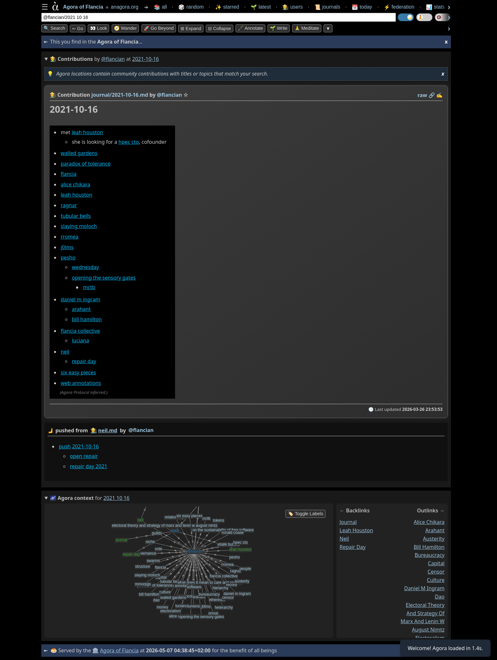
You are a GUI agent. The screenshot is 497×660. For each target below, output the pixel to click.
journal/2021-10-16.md (120, 94)
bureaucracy (430, 554)
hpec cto (128, 141)
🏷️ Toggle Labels (305, 513)
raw (422, 95)
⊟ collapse (219, 28)
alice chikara (76, 184)
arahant (81, 309)
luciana (80, 340)
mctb (89, 287)
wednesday (85, 267)
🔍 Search (54, 28)
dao (440, 596)
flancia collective (80, 330)
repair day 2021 (88, 466)
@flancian (113, 58)
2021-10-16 (85, 446)
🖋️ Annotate (250, 28)
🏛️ (95, 650)
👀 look (98, 28)
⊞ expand (190, 28)
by (246, 430)
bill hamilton (87, 319)
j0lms (67, 247)
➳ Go (77, 28)
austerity (434, 538)
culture (436, 579)
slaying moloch (79, 226)
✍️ (439, 95)
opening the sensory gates (103, 277)
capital (436, 563)
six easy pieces (78, 372)
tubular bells (76, 215)
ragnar (69, 205)
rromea (70, 236)
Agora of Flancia (119, 650)
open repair (84, 456)
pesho (68, 257)
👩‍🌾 (53, 94)
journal (348, 521)
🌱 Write (278, 28)
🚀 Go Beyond (159, 28)
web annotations (81, 383)
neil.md (107, 430)
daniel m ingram (80, 299)
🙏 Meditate (306, 28)
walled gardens (79, 153)
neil (65, 351)
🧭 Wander (125, 28)
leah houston (87, 132)
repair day (84, 361)
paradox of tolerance (86, 163)
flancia (68, 173)
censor (436, 571)
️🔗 (432, 95)
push (65, 446)
